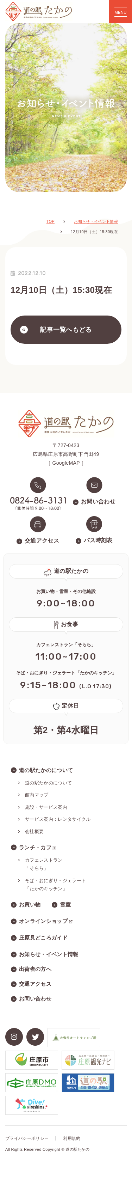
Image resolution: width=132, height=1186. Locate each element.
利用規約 (71, 1138)
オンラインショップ (46, 921)
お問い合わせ (35, 999)
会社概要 (34, 831)
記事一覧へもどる (56, 330)
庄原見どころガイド (43, 938)
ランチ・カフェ (38, 847)
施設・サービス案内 (46, 807)
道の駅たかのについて (46, 770)
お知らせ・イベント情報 (48, 954)
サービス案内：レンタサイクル (57, 819)
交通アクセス (35, 984)
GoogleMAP (66, 463)
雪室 (65, 904)
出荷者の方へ (35, 969)
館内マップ (37, 794)
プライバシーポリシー (27, 1138)
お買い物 (29, 904)
